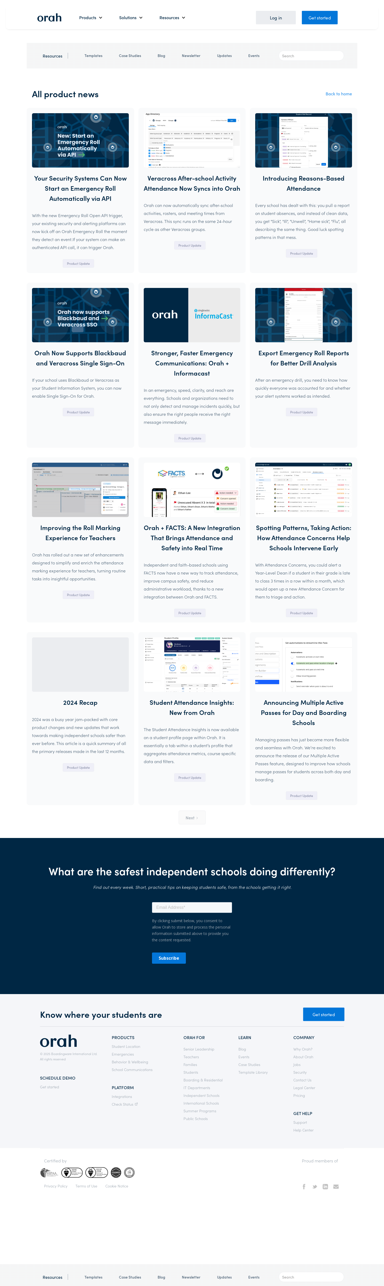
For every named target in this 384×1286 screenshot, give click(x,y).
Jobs (297, 1064)
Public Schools (195, 1118)
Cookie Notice (116, 1186)
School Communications (132, 1069)
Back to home (339, 93)
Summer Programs (199, 1110)
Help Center (303, 1130)
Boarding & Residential (203, 1079)
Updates (224, 55)
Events (253, 55)
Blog (161, 55)
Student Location (126, 1046)
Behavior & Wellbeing (130, 1061)
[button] (91, 17)
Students (190, 1072)
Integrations (122, 1096)
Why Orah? (303, 1049)
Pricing (299, 1095)
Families (190, 1064)
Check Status (125, 1104)
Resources (52, 56)
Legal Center (304, 1087)
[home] (49, 17)
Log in (276, 17)
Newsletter (191, 55)
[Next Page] (192, 817)
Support (300, 1122)
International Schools (201, 1103)
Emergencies (123, 1054)
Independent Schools (201, 1095)
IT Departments (196, 1087)
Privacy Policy (55, 1186)
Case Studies (130, 55)
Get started (320, 17)
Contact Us (302, 1079)
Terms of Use (86, 1186)
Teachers (191, 1056)
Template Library (253, 1072)
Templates (93, 55)
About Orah (303, 1056)
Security (300, 1072)
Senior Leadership (198, 1049)
